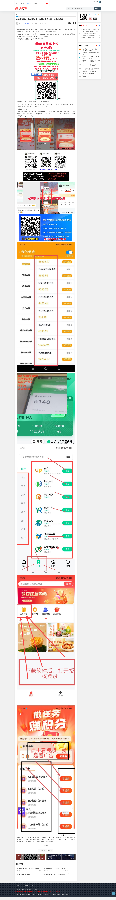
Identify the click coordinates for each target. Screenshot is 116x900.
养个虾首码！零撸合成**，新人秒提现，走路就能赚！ (91, 57)
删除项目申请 (48, 897)
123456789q (24, 23)
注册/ (94, 2)
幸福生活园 (50, 850)
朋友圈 (21, 2)
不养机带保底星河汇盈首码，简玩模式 (91, 53)
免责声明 (32, 889)
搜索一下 (97, 6)
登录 (97, 2)
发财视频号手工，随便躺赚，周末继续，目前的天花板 (91, 49)
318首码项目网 (29, 893)
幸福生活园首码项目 (42, 850)
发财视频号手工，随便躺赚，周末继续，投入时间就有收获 (91, 72)
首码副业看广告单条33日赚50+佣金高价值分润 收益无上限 (91, 61)
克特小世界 (86, 76)
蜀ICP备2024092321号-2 (20, 897)
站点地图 (17, 889)
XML (21, 889)
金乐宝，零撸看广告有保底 (89, 65)
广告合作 (26, 889)
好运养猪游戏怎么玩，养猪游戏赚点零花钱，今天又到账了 (91, 68)
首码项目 (27, 2)
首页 (16, 2)
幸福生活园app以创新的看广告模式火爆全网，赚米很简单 (43, 10)
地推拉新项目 (36, 2)
